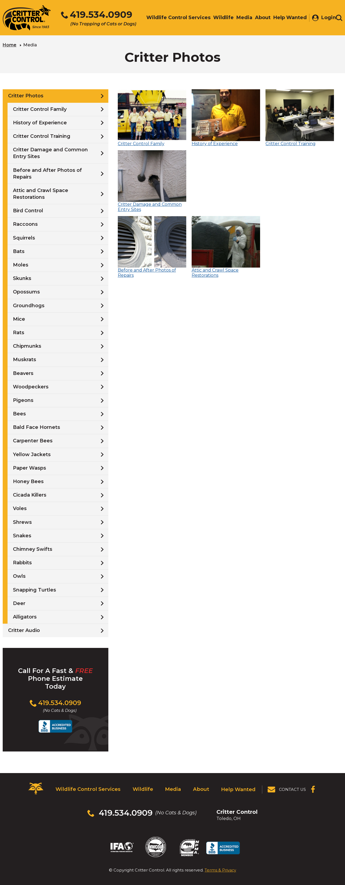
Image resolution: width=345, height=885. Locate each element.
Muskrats (24, 359)
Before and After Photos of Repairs (47, 173)
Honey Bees (28, 481)
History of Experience (40, 122)
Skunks (22, 278)
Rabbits (22, 562)
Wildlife (140, 788)
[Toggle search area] (339, 18)
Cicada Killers (29, 495)
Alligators (25, 616)
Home (9, 44)
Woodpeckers (31, 386)
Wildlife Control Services (86, 788)
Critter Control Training (41, 136)
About (200, 788)
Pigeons (23, 400)
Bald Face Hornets (36, 427)
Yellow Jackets (32, 454)
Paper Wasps (29, 467)
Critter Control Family (40, 109)
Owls (19, 576)
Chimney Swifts (32, 549)
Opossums (26, 292)
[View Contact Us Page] (287, 788)
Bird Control (28, 210)
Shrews (22, 522)
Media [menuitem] (242, 18)
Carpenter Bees (33, 440)
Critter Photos (25, 95)
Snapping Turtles (34, 589)
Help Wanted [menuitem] (287, 18)
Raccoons (25, 224)
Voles (20, 508)
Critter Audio (24, 630)
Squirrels (24, 237)
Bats (19, 251)
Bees (19, 413)
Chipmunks (27, 346)
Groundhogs (28, 305)
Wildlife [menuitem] (221, 18)
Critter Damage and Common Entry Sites (50, 152)
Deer (19, 603)
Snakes (22, 535)
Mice (19, 319)
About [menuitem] (260, 18)
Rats (18, 332)
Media (172, 788)
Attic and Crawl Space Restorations (40, 193)
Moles (20, 265)
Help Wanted (239, 788)
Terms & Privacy (220, 863)
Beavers (23, 373)
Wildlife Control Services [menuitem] (176, 18)
